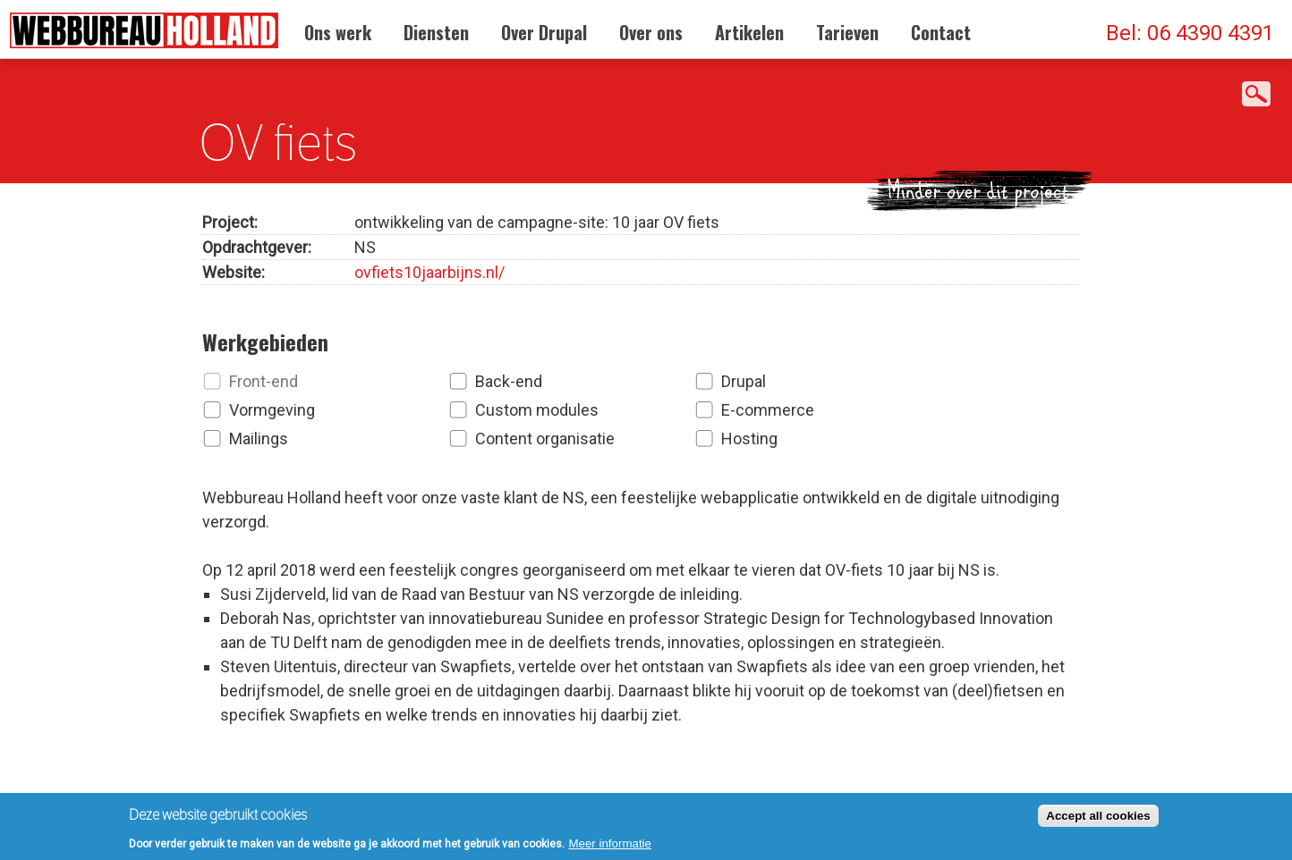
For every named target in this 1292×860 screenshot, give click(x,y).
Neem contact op (558, 759)
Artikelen (749, 32)
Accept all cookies (1098, 819)
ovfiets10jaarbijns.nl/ (429, 266)
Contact (941, 32)
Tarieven (847, 32)
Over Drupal (544, 32)
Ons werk (337, 32)
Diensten (436, 32)
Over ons (651, 32)
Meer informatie (609, 847)
